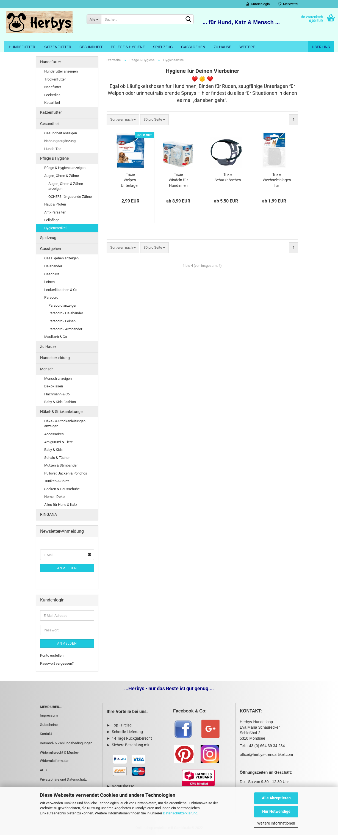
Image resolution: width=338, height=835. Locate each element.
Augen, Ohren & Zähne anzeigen (65, 186)
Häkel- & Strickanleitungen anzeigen (64, 423)
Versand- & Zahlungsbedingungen (66, 743)
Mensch (47, 369)
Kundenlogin (258, 4)
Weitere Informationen (276, 823)
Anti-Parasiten (55, 212)
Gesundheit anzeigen (60, 133)
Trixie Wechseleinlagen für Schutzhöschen (277, 180)
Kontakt (46, 734)
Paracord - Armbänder (65, 329)
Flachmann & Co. (57, 394)
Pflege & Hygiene (128, 47)
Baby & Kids (53, 450)
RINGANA (48, 514)
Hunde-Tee (52, 149)
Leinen (49, 282)
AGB (43, 770)
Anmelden (67, 568)
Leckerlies (52, 95)
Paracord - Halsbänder (65, 313)
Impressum (49, 715)
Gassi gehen (193, 47)
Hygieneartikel (55, 228)
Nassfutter (52, 87)
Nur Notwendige (276, 811)
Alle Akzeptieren (276, 798)
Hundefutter (22, 47)
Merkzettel (288, 4)
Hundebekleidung (55, 358)
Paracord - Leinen (62, 321)
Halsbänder (53, 266)
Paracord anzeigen (62, 305)
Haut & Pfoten (55, 204)
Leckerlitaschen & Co (60, 290)
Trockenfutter (55, 79)
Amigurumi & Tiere (58, 442)
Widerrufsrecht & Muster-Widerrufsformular (59, 756)
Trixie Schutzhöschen (228, 177)
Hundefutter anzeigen (61, 71)
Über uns (321, 47)
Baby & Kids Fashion (60, 402)
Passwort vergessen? (57, 663)
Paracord (51, 297)
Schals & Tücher (57, 458)
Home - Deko (54, 497)
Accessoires (54, 434)
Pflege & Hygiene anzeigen (64, 168)
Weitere (247, 47)
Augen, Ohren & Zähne (61, 176)
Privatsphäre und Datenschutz (63, 779)
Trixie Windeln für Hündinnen (178, 180)
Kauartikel (52, 103)
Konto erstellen (51, 655)
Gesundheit (90, 47)
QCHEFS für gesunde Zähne (70, 197)
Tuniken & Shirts (57, 481)
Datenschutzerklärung (180, 813)
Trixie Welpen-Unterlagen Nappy (130, 180)
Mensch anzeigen (58, 378)
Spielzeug (163, 47)
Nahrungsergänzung (60, 141)
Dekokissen (53, 386)
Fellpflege (51, 220)
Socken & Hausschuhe (62, 489)
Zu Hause (222, 47)
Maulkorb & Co (55, 337)
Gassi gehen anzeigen (61, 258)
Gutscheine (49, 725)
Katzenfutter (57, 47)
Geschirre (51, 274)
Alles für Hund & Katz (60, 505)
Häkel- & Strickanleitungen (62, 411)
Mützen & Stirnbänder (60, 465)
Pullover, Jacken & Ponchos (65, 473)
